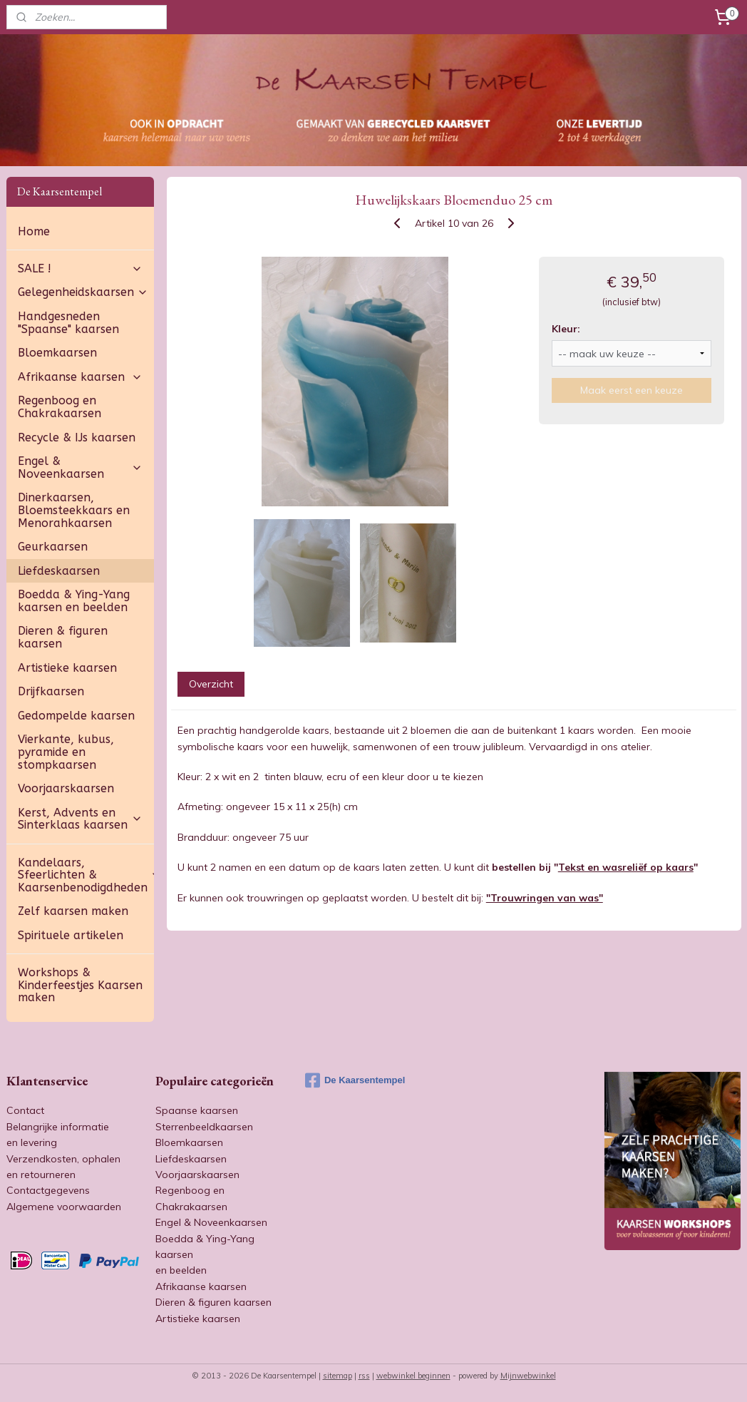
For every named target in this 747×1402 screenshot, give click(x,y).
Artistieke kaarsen (67, 668)
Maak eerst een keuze (631, 390)
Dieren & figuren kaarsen (63, 637)
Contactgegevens (48, 1190)
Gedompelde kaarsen (76, 715)
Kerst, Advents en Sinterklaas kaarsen (80, 819)
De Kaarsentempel (355, 1080)
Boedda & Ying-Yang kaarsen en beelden (74, 601)
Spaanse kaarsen (196, 1110)
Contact (25, 1110)
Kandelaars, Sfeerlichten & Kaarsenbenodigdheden (86, 875)
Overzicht (210, 683)
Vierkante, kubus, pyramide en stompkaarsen (66, 751)
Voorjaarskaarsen (66, 788)
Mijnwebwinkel (528, 1376)
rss (364, 1376)
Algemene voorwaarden (63, 1206)
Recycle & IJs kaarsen (76, 437)
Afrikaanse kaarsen (80, 377)
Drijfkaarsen (51, 691)
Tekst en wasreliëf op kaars (625, 867)
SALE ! (80, 268)
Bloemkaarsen (57, 352)
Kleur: (565, 328)
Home (34, 231)
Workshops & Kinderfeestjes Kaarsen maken (80, 985)
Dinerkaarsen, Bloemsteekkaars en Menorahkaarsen (74, 510)
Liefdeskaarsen (59, 571)
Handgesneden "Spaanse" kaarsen (68, 322)
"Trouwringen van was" (543, 897)
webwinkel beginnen (413, 1376)
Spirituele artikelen (70, 935)
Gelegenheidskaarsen (83, 292)
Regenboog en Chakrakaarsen (59, 407)
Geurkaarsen (53, 546)
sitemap (337, 1376)
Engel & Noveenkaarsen (80, 467)
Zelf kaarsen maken (73, 911)
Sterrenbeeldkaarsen (204, 1126)
